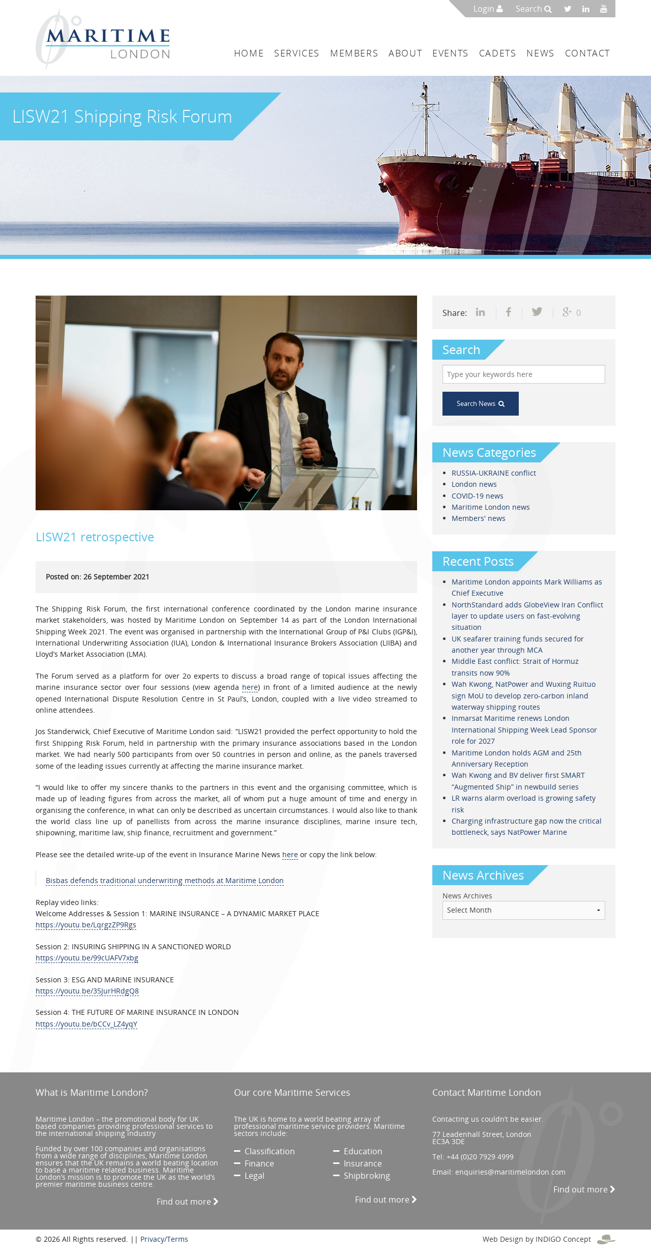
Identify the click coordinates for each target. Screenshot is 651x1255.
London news (474, 484)
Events (450, 53)
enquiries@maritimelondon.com (510, 1172)
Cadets (498, 53)
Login (488, 8)
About (405, 53)
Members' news (479, 518)
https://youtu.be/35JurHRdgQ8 (87, 991)
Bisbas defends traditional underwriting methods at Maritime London (165, 880)
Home (249, 53)
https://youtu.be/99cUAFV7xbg (87, 957)
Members (354, 53)
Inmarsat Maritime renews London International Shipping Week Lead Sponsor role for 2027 (524, 729)
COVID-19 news (478, 496)
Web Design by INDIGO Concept (549, 1239)
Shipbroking (361, 1175)
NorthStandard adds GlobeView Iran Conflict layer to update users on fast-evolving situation (527, 616)
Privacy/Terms (164, 1239)
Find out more (188, 1201)
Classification (264, 1151)
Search (534, 8)
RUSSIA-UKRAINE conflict (494, 473)
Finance (254, 1163)
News (540, 53)
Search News (481, 403)
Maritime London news (491, 507)
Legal (249, 1175)
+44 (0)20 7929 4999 (480, 1156)
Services (297, 53)
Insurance (357, 1163)
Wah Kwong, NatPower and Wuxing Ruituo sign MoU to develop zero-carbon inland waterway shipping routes (524, 695)
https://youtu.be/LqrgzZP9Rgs (86, 924)
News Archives (467, 895)
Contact (587, 53)
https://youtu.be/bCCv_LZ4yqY (86, 1024)
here (250, 687)
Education (357, 1151)
